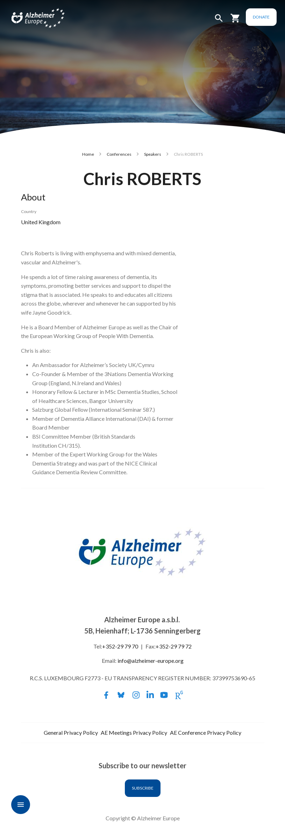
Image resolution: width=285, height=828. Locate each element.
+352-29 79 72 (174, 646)
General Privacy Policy (71, 732)
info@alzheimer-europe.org (150, 660)
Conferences (119, 154)
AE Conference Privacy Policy (205, 732)
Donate (261, 17)
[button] (219, 21)
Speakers (152, 154)
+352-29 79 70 (120, 646)
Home (88, 154)
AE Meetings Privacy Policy (134, 732)
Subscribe (143, 788)
